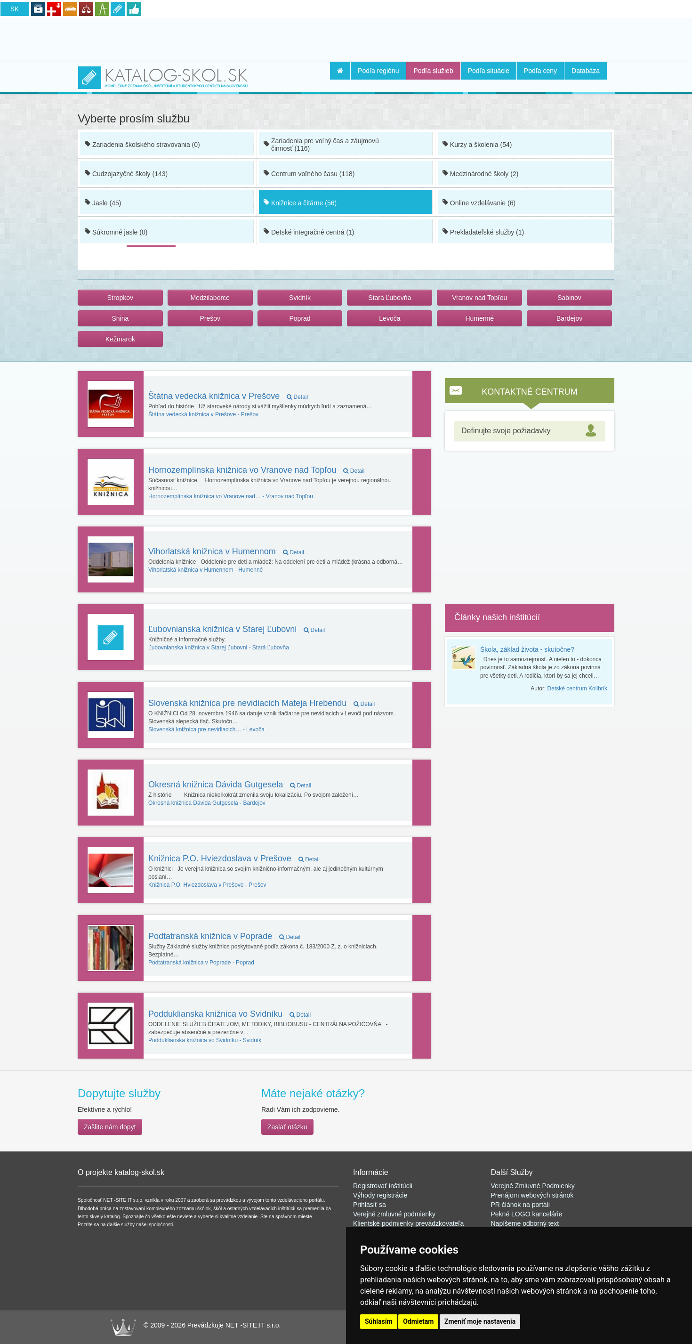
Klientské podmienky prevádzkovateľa (408, 1223)
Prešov (210, 318)
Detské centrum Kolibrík (577, 688)
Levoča (389, 318)
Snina (120, 318)
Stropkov (120, 297)
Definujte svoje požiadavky (505, 431)
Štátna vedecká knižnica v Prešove (228, 396)
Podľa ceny (540, 70)
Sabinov (569, 297)
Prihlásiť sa (369, 1204)
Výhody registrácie (380, 1195)
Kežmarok (120, 339)
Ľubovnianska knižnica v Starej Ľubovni (236, 629)
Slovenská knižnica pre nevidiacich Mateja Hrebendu (261, 703)
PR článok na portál (519, 1204)
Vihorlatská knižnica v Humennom (226, 551)
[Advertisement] (346, 38)
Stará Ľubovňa (389, 297)
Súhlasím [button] (379, 1321)
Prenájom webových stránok (532, 1195)
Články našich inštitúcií (497, 617)
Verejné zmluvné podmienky (394, 1214)
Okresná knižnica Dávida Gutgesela (229, 784)
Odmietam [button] (418, 1321)
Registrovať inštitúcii (382, 1186)
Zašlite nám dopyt (110, 1127)
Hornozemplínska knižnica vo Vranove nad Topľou (256, 470)
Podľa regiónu (378, 70)
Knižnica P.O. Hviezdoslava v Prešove (234, 858)
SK (14, 9)
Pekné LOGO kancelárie (527, 1214)
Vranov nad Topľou (479, 297)
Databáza (585, 70)
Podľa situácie (488, 70)
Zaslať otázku (287, 1127)
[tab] (529, 431)
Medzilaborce (210, 297)
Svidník (300, 297)
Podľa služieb (433, 70)
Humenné (479, 318)
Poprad (299, 318)
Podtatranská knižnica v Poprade (224, 936)
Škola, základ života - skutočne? (527, 649)
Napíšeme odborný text (525, 1223)
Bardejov (569, 318)
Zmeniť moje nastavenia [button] (479, 1321)
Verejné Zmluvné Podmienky (533, 1186)
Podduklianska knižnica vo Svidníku (229, 1014)
